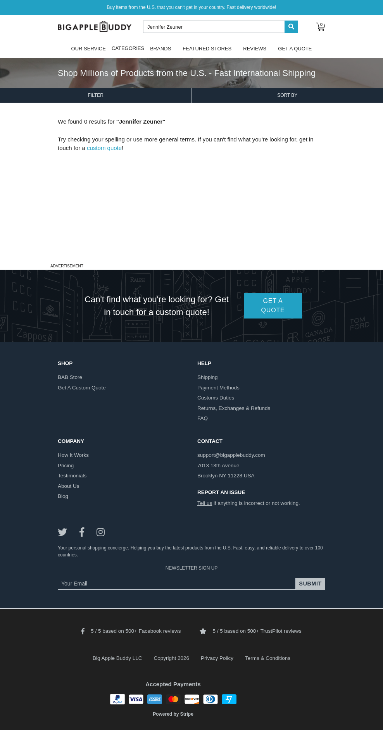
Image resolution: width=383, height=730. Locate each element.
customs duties (215, 398)
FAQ (202, 418)
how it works (73, 455)
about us (68, 486)
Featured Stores (207, 48)
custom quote (104, 148)
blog (63, 496)
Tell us (204, 503)
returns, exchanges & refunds (233, 408)
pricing (66, 465)
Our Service (88, 48)
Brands (160, 48)
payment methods (218, 388)
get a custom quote (82, 388)
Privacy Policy (217, 658)
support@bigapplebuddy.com (231, 455)
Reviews (254, 48)
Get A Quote (295, 48)
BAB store (70, 377)
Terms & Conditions (267, 658)
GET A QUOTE (273, 305)
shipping (207, 377)
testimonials (72, 476)
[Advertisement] (191, 207)
